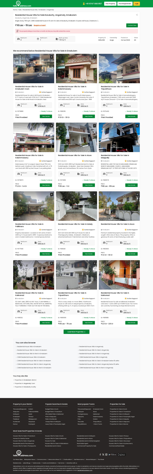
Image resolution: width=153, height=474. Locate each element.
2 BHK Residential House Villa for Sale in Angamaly (34, 364)
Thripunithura (97, 422)
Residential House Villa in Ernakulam (29, 347)
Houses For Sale (50, 441)
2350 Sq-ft (84, 175)
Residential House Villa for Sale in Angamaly (94, 350)
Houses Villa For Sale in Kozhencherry (121, 443)
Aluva (95, 412)
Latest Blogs (27, 463)
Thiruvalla (81, 422)
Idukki (30, 414)
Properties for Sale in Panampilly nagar (122, 417)
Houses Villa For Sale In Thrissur (119, 436)
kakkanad (96, 414)
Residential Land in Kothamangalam (88, 441)
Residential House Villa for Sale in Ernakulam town (29, 87)
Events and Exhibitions (50, 463)
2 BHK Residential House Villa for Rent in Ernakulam (34, 368)
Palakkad (16, 419)
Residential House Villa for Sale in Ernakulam (32, 350)
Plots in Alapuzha (50, 417)
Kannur (15, 424)
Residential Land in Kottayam (86, 436)
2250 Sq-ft (127, 312)
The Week (101, 459)
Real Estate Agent (82, 443)
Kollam (31, 409)
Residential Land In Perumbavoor (23, 443)
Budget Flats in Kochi (51, 409)
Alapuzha (16, 412)
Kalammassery (98, 417)
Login (136, 4)
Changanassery (83, 414)
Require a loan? (40, 25)
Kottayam (16, 414)
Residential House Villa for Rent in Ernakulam (32, 354)
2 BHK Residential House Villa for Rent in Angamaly (96, 368)
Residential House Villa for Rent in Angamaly (94, 354)
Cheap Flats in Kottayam (53, 422)
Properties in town (25, 383)
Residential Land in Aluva (85, 438)
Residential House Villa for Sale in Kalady (75, 224)
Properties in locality (25, 387)
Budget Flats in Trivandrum (53, 412)
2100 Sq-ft (41, 175)
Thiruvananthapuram (20, 409)
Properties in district (25, 380)
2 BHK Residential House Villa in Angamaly (93, 357)
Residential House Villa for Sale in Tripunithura (115, 87)
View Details (46, 116)
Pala (79, 419)
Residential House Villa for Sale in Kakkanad (29, 294)
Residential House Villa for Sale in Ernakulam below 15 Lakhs (99, 361)
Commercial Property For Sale (86, 446)
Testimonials (36, 463)
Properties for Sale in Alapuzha (120, 422)
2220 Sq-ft (127, 106)
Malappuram (33, 419)
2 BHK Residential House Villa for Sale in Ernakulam (34, 361)
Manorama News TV (55, 459)
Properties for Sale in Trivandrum (120, 412)
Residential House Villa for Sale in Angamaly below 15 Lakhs (99, 364)
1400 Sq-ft (84, 312)
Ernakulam (42, 10)
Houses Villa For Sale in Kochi (54, 436)
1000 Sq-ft (84, 244)
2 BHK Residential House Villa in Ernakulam (31, 357)
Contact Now (132, 25)
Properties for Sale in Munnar (119, 424)
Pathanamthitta (33, 412)
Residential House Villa (30, 10)
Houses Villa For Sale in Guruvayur (119, 441)
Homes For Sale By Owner (21, 438)
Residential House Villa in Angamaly (91, 347)
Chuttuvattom (67, 459)
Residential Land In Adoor (53, 446)
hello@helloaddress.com (84, 470)
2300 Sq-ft (84, 106)
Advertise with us (71, 463)
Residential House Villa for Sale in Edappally (115, 156)
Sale (20, 10)
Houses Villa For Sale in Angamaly (23, 441)
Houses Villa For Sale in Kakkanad (55, 438)
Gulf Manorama (79, 459)
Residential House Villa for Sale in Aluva (74, 155)
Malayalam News (29, 459)
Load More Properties (77, 332)
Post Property (110, 4)
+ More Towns (97, 424)
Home (15, 10)
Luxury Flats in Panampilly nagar (55, 424)
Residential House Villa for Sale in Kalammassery (72, 87)
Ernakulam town (98, 409)
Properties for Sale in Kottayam (120, 414)
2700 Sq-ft (41, 106)
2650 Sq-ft (41, 312)
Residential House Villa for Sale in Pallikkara (29, 225)
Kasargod (32, 424)
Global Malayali (91, 459)
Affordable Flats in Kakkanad (54, 414)
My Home (61, 463)
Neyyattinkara (82, 424)
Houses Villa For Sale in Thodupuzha (24, 446)
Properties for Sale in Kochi (118, 409)
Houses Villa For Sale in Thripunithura (120, 438)
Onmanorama (42, 459)
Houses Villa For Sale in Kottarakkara (56, 443)
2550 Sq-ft (41, 244)
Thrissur (31, 417)
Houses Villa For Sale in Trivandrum (24, 436)
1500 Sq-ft (126, 175)
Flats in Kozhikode (51, 419)
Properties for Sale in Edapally (119, 419)
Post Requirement (125, 4)
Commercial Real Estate (116, 446)
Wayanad (32, 422)
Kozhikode (16, 422)
